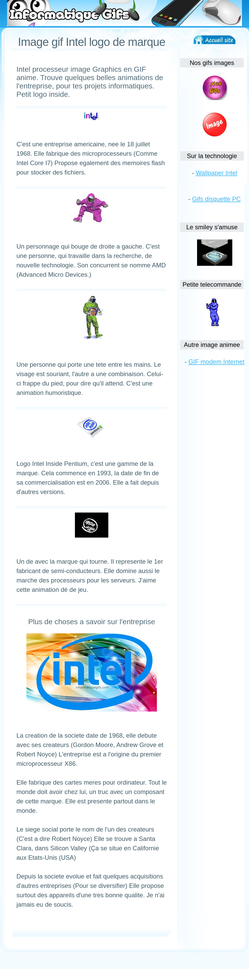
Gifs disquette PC (216, 198)
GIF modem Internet (216, 361)
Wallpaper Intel (216, 172)
